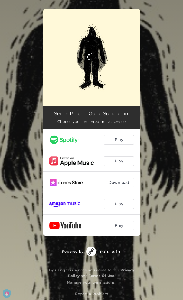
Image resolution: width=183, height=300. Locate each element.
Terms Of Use (101, 275)
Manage (74, 282)
